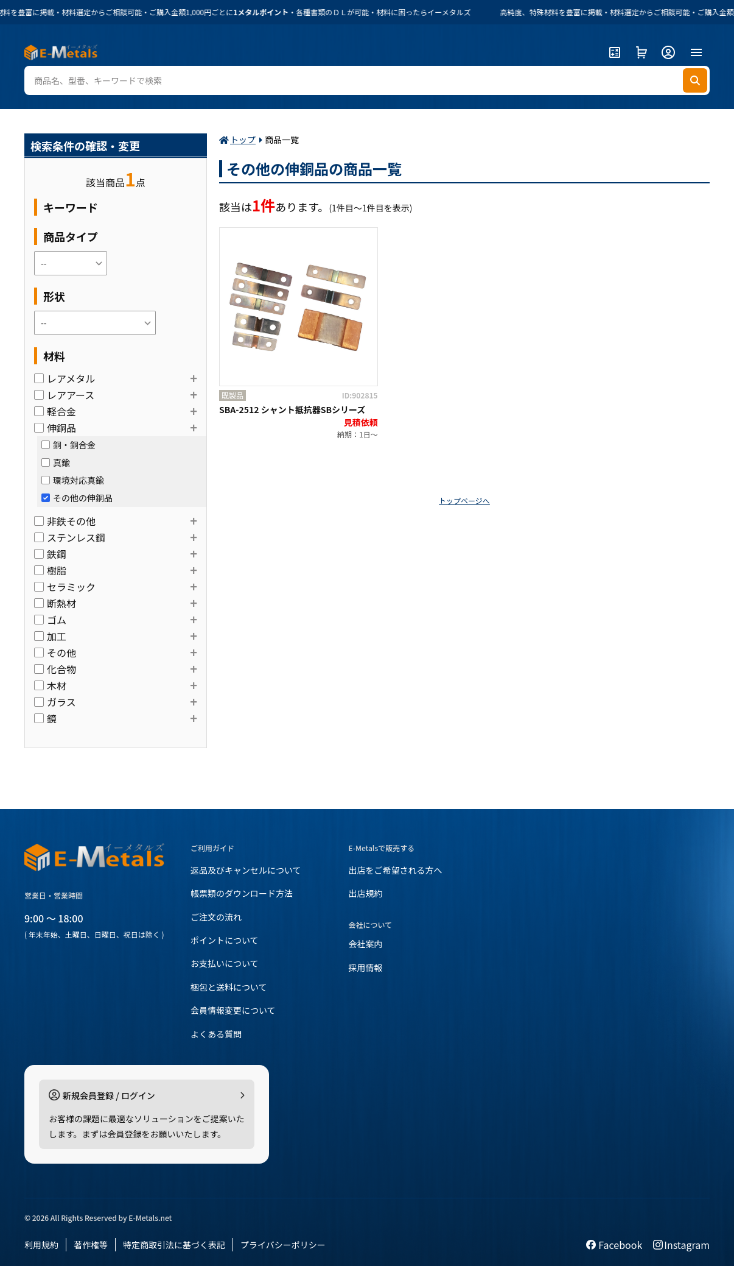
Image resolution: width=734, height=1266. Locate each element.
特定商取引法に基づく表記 (174, 1245)
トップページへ (464, 500)
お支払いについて (224, 963)
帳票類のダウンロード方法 (241, 893)
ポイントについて (224, 940)
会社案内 (366, 944)
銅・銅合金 (68, 445)
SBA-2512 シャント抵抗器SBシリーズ (292, 409)
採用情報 (366, 967)
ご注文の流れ (216, 917)
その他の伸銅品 (77, 498)
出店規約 (366, 893)
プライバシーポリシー (283, 1245)
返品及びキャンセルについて (245, 870)
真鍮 (55, 462)
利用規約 (41, 1245)
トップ (243, 139)
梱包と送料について (228, 987)
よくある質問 (216, 1034)
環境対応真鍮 (72, 480)
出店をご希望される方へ (395, 870)
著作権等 (91, 1245)
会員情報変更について (233, 1010)
